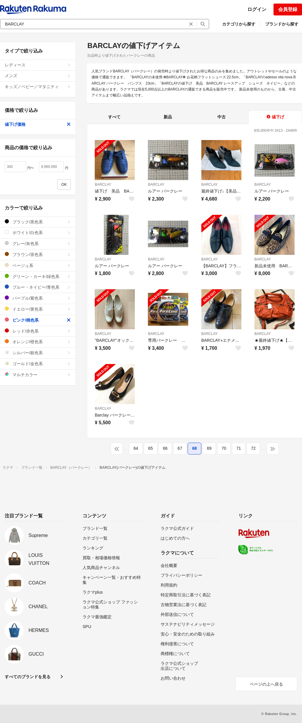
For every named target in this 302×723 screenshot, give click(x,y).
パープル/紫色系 (38, 298)
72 (253, 448)
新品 (168, 117)
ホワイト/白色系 (38, 232)
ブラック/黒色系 (38, 221)
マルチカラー (38, 374)
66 (165, 448)
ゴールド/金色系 (38, 363)
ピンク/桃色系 (38, 319)
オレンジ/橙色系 (38, 341)
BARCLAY (103, 184)
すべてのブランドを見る (27, 676)
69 (209, 448)
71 (238, 448)
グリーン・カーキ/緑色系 (38, 276)
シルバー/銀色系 (38, 352)
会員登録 (287, 9)
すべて (114, 117)
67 (180, 448)
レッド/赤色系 (38, 330)
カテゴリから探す (238, 24)
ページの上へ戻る (266, 684)
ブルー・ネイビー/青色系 (38, 287)
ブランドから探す (281, 24)
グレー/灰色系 (38, 243)
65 (150, 448)
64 (135, 448)
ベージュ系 (38, 265)
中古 (221, 117)
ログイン (256, 9)
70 (224, 448)
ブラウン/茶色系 (38, 254)
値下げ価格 (38, 124)
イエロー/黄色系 (38, 309)
